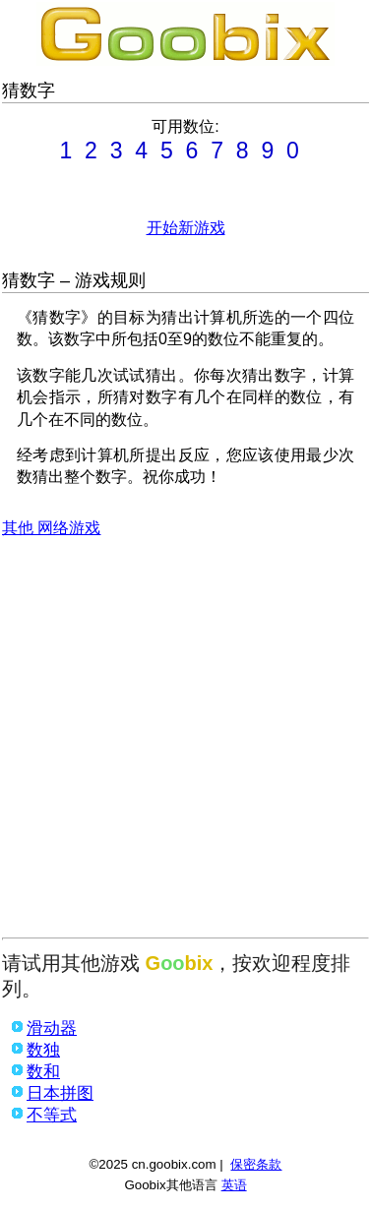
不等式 (52, 1115)
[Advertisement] (184, 743)
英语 (234, 1185)
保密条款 (255, 1164)
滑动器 (52, 1028)
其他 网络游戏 (51, 527)
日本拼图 (60, 1093)
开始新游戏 (186, 227)
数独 (43, 1050)
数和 (43, 1071)
